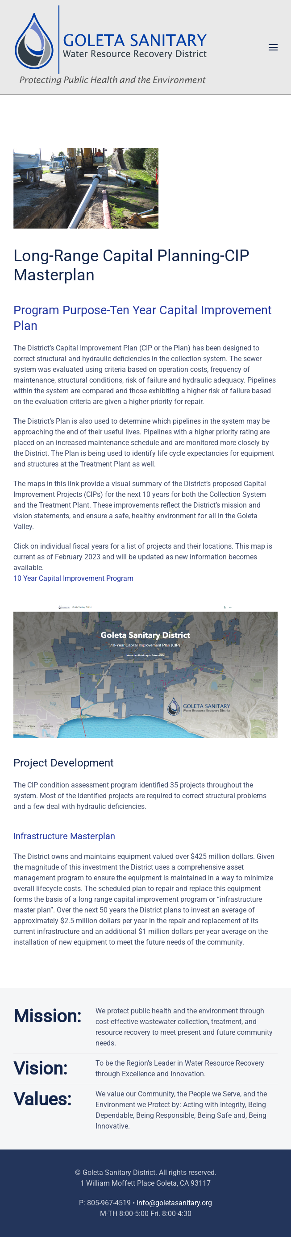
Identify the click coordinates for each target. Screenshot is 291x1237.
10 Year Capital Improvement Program (73, 578)
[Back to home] (113, 47)
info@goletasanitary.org (174, 1203)
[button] (273, 47)
